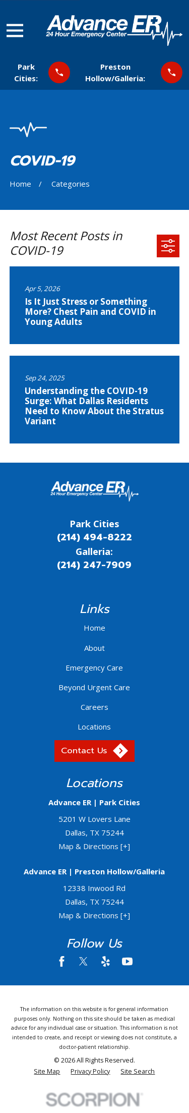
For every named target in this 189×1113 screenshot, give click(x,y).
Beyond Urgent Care (94, 687)
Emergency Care (94, 667)
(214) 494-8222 (94, 537)
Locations (94, 726)
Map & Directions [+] (94, 846)
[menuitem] (47, 1072)
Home (94, 628)
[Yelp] (105, 961)
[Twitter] (83, 961)
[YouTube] (127, 961)
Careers (94, 707)
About (94, 648)
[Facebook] (61, 961)
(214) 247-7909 (94, 565)
